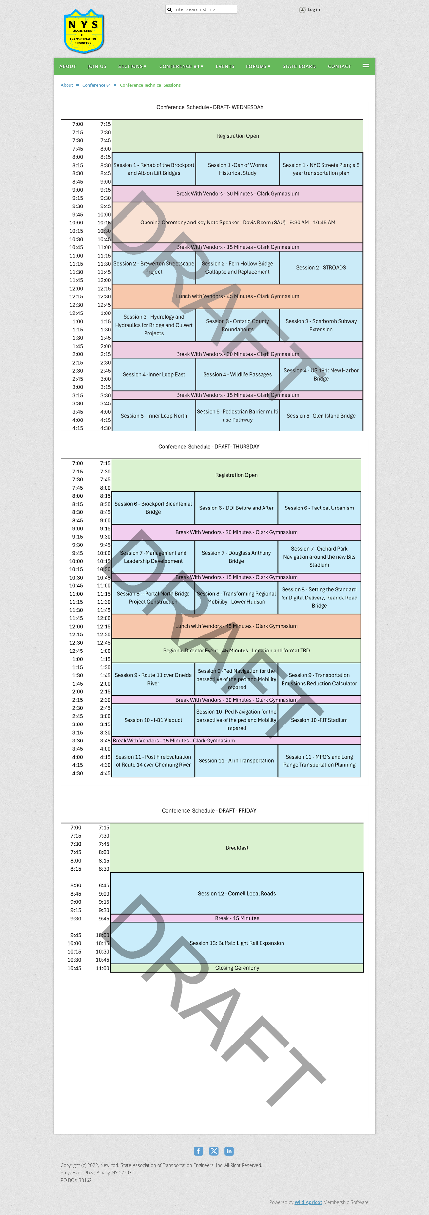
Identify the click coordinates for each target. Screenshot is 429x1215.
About (67, 85)
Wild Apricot (308, 1202)
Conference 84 (96, 85)
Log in (314, 9)
